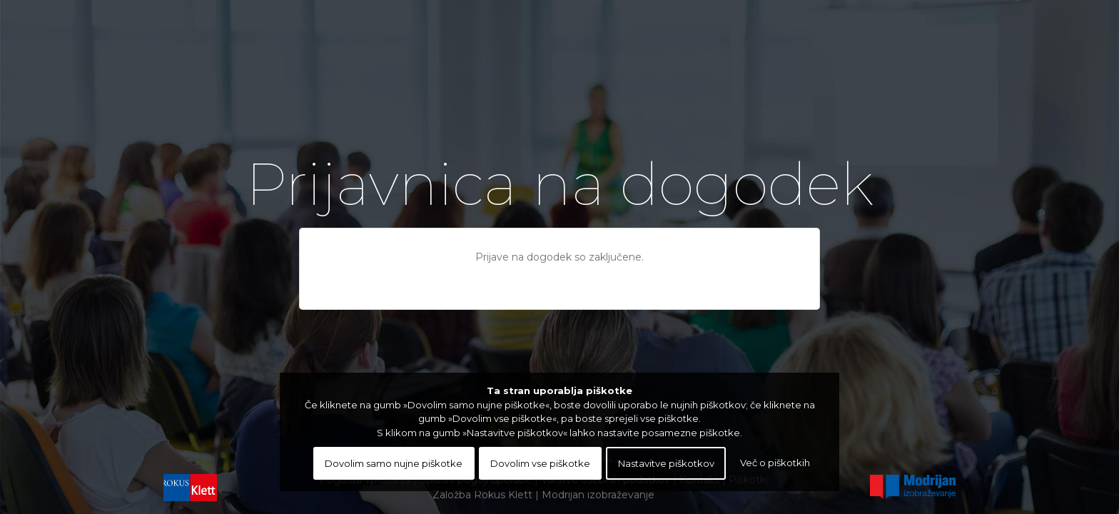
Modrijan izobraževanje (598, 494)
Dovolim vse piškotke (540, 463)
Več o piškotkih (775, 462)
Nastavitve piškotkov (666, 463)
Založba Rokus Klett (482, 494)
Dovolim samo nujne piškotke (393, 463)
